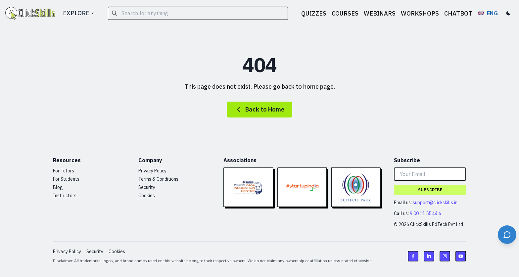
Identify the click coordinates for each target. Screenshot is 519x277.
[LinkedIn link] (429, 256)
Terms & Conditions (158, 179)
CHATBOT (458, 13)
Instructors (64, 196)
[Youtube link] (460, 256)
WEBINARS (380, 13)
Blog (58, 187)
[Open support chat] (507, 234)
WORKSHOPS (420, 13)
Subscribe (430, 189)
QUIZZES (313, 13)
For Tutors (63, 171)
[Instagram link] (445, 256)
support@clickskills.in (435, 203)
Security (146, 187)
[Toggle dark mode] (508, 13)
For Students (66, 179)
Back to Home (259, 110)
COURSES (345, 13)
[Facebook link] (413, 256)
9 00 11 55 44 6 (425, 213)
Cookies (146, 196)
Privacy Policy (152, 171)
